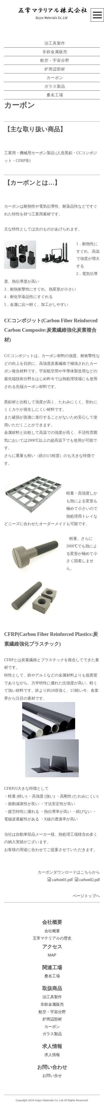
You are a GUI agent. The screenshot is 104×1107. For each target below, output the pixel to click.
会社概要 (52, 931)
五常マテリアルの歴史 (52, 938)
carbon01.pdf (60, 880)
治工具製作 (54, 43)
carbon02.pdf (87, 880)
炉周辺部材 (54, 69)
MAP (52, 955)
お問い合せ (52, 1075)
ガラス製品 (54, 86)
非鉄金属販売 (54, 52)
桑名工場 (55, 95)
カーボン (55, 77)
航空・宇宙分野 (54, 60)
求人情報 (52, 1054)
